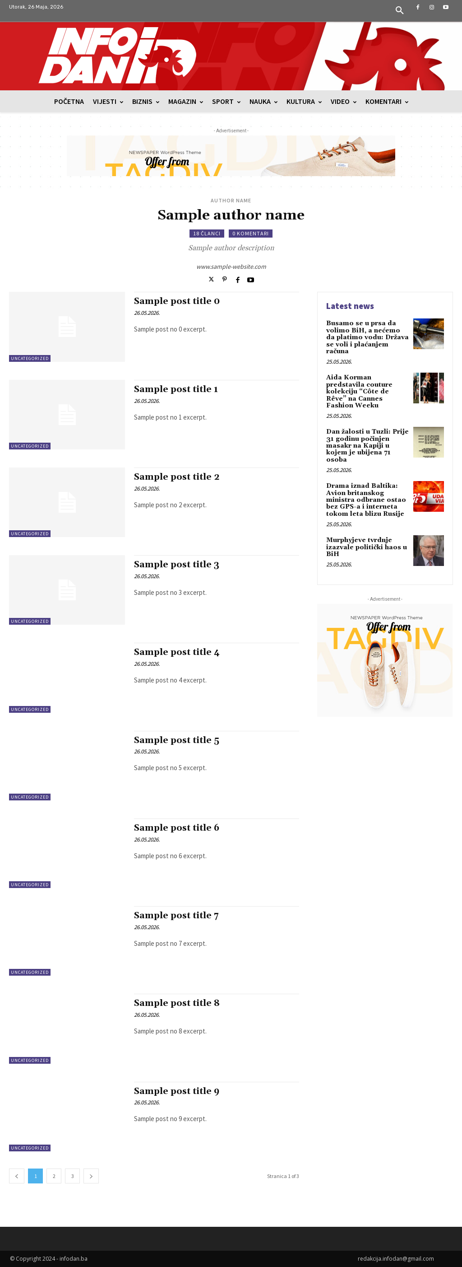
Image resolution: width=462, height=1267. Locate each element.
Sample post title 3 (176, 564)
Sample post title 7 (176, 915)
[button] (400, 11)
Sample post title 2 (177, 477)
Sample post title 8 (177, 1003)
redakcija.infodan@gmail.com (396, 1258)
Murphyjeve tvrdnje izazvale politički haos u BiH (366, 547)
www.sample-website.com (231, 266)
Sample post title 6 (176, 828)
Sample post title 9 (176, 1091)
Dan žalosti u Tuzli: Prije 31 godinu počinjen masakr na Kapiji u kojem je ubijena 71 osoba (367, 446)
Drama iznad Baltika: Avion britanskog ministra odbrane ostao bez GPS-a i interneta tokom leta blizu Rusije (366, 500)
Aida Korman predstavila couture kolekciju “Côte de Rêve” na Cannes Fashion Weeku (359, 392)
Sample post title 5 (176, 740)
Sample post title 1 (176, 389)
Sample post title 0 (177, 301)
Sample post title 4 (177, 652)
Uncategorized (30, 358)
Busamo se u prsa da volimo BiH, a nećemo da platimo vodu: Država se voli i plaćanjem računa (367, 337)
